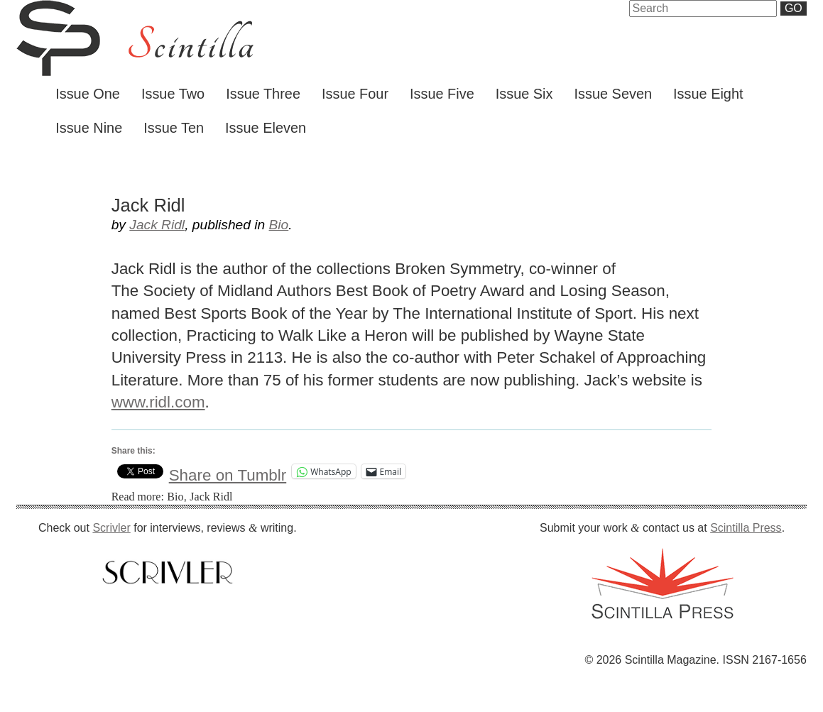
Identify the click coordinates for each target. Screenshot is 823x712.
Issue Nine (88, 128)
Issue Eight (708, 94)
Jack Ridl (157, 224)
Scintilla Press (745, 528)
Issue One (87, 94)
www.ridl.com (158, 402)
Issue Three (263, 94)
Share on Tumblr (228, 471)
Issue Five (442, 94)
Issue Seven (613, 94)
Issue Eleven (265, 128)
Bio (279, 224)
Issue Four (355, 94)
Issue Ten (173, 128)
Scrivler (111, 528)
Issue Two (173, 94)
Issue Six (524, 94)
